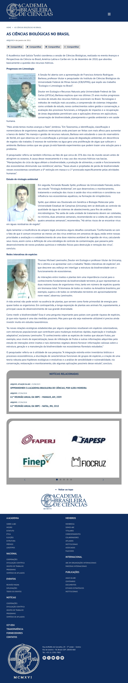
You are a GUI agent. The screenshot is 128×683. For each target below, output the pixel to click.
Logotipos (10, 548)
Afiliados (69, 541)
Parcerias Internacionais (76, 566)
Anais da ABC (71, 578)
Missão (9, 527)
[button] (15, 47)
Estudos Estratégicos (75, 588)
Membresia (70, 524)
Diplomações (11, 588)
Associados (70, 548)
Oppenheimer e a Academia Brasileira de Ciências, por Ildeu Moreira (48, 387)
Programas (11, 570)
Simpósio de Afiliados (15, 573)
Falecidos (70, 551)
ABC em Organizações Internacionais (81, 563)
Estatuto (10, 531)
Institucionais (72, 544)
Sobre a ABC (11, 524)
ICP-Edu (10, 625)
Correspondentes (73, 534)
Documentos (71, 585)
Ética (8, 534)
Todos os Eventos (13, 591)
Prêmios (9, 544)
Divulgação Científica (15, 563)
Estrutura (10, 541)
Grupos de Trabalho (15, 566)
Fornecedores (14, 633)
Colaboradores (72, 537)
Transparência (14, 629)
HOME (8, 27)
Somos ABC (70, 527)
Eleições (10, 537)
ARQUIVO (13, 384)
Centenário (70, 581)
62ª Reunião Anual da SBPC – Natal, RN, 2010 (34, 406)
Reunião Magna (12, 585)
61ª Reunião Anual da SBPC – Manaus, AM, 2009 (35, 397)
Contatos (11, 637)
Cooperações (11, 559)
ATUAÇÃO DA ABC (24, 384)
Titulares (70, 531)
